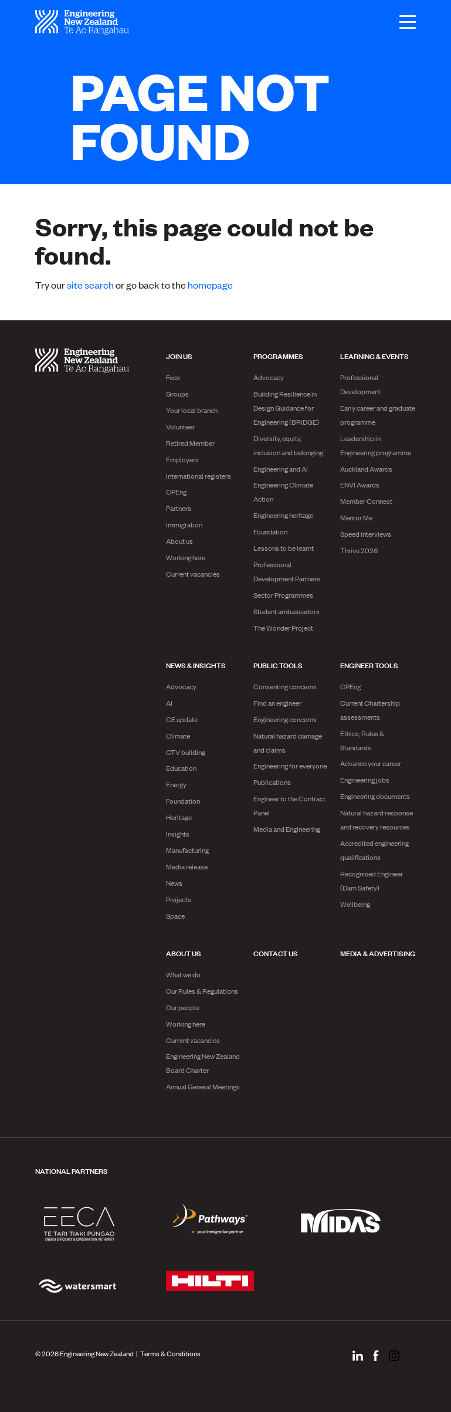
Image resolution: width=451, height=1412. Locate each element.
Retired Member (190, 443)
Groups (177, 393)
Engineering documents (375, 796)
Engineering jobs (364, 779)
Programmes (278, 355)
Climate (178, 735)
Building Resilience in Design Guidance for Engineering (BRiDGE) (286, 407)
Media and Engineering (286, 829)
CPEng (176, 491)
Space (175, 915)
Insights (177, 833)
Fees (173, 377)
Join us (179, 355)
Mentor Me (356, 517)
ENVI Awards (359, 484)
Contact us (275, 953)
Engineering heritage (283, 515)
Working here (185, 557)
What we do (183, 974)
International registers (198, 475)
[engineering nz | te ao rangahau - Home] (82, 22)
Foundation (270, 531)
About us (179, 541)
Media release (187, 866)
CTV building (185, 752)
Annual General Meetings (203, 1086)
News (174, 883)
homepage (210, 284)
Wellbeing (355, 904)
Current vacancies (193, 573)
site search (90, 284)
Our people (182, 1007)
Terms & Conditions (170, 1353)
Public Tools (278, 665)
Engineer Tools (369, 665)
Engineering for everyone (290, 765)
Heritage (179, 817)
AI (169, 702)
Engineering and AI (280, 468)
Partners (178, 508)
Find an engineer (277, 702)
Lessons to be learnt (283, 548)
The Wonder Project (283, 627)
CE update (182, 719)
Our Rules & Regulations (202, 991)
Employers (182, 459)
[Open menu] (402, 22)
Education (181, 768)
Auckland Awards (366, 468)
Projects (178, 899)
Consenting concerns (285, 686)
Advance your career (370, 763)
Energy (176, 784)
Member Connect (366, 501)
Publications (272, 782)
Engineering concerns (285, 719)
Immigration (184, 524)
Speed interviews (365, 534)
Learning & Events (374, 355)
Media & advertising (377, 953)
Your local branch (192, 410)
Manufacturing (187, 850)
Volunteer (180, 426)
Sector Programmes (283, 595)
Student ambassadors (286, 611)
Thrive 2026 (359, 550)
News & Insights (196, 665)
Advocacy (268, 377)
